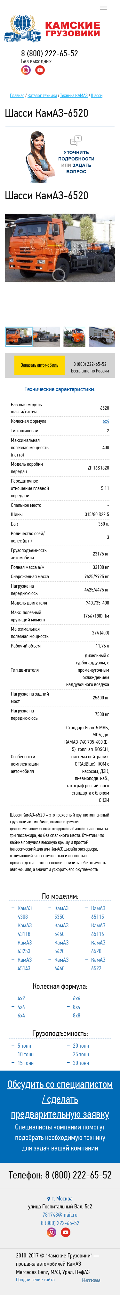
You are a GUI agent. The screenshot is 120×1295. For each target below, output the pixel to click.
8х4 (76, 1006)
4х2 (21, 998)
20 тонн (81, 1045)
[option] (60, 248)
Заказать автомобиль (39, 365)
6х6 (76, 998)
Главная (17, 95)
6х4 (106, 421)
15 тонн (26, 1062)
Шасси (96, 95)
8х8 (76, 1015)
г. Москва (62, 1198)
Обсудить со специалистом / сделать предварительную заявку (60, 1099)
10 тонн (26, 1054)
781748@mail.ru (60, 1214)
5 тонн (24, 1045)
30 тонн (81, 1062)
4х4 (21, 1006)
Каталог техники (42, 95)
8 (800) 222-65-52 (49, 53)
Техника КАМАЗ (74, 95)
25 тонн (81, 1054)
